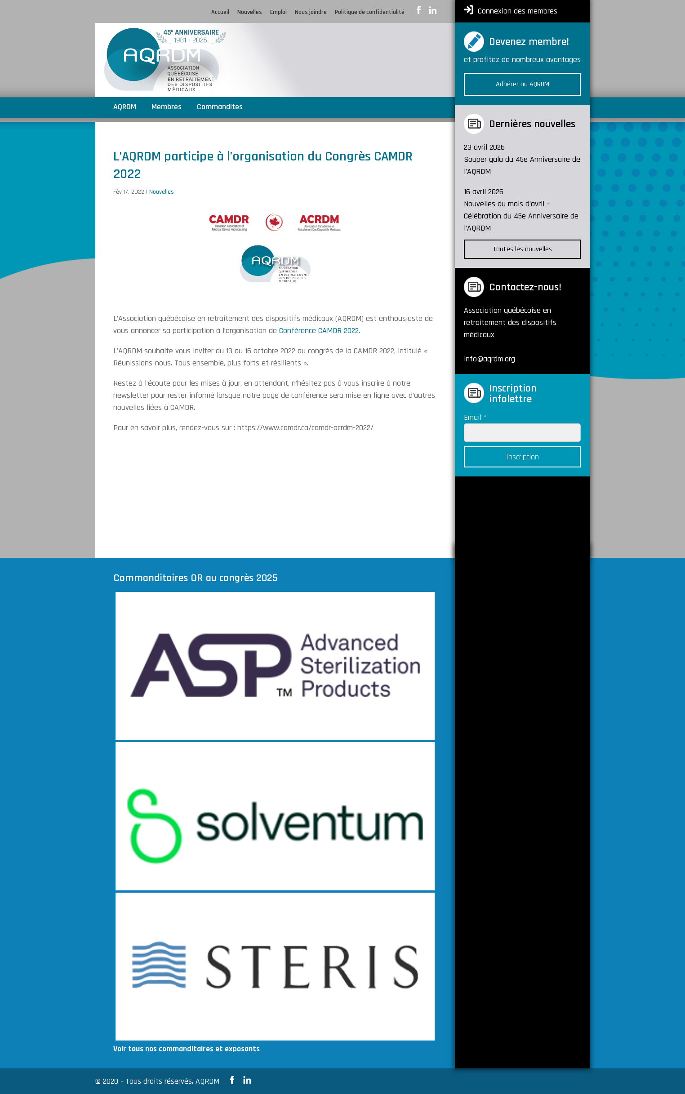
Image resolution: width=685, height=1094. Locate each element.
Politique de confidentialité (370, 12)
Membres (166, 108)
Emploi (278, 12)
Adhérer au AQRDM (522, 84)
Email (475, 417)
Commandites (220, 108)
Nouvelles (249, 12)
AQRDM (124, 108)
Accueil (220, 12)
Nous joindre (311, 12)
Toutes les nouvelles (522, 249)
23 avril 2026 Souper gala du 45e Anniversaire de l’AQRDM (522, 159)
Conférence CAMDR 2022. (320, 330)
